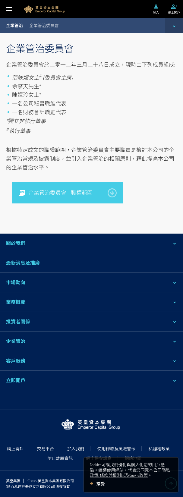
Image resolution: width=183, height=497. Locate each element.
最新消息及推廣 (23, 263)
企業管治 (15, 341)
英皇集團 (13, 481)
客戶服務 (15, 360)
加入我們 (75, 448)
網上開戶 (15, 448)
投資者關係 (18, 321)
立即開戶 (15, 380)
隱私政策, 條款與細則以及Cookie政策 (130, 472)
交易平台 (45, 448)
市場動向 (15, 282)
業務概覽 (15, 302)
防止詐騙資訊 (60, 458)
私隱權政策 (159, 448)
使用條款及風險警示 (116, 448)
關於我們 (15, 243)
